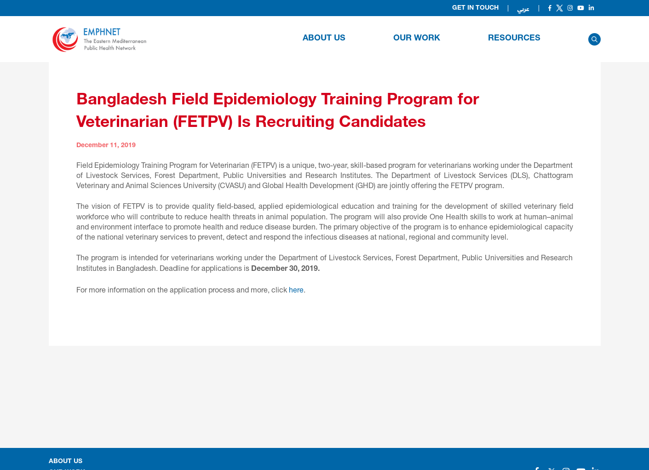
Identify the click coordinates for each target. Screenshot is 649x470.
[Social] (549, 8)
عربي (523, 8)
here (296, 289)
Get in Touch (475, 8)
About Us (324, 38)
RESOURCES (514, 38)
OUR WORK (416, 38)
